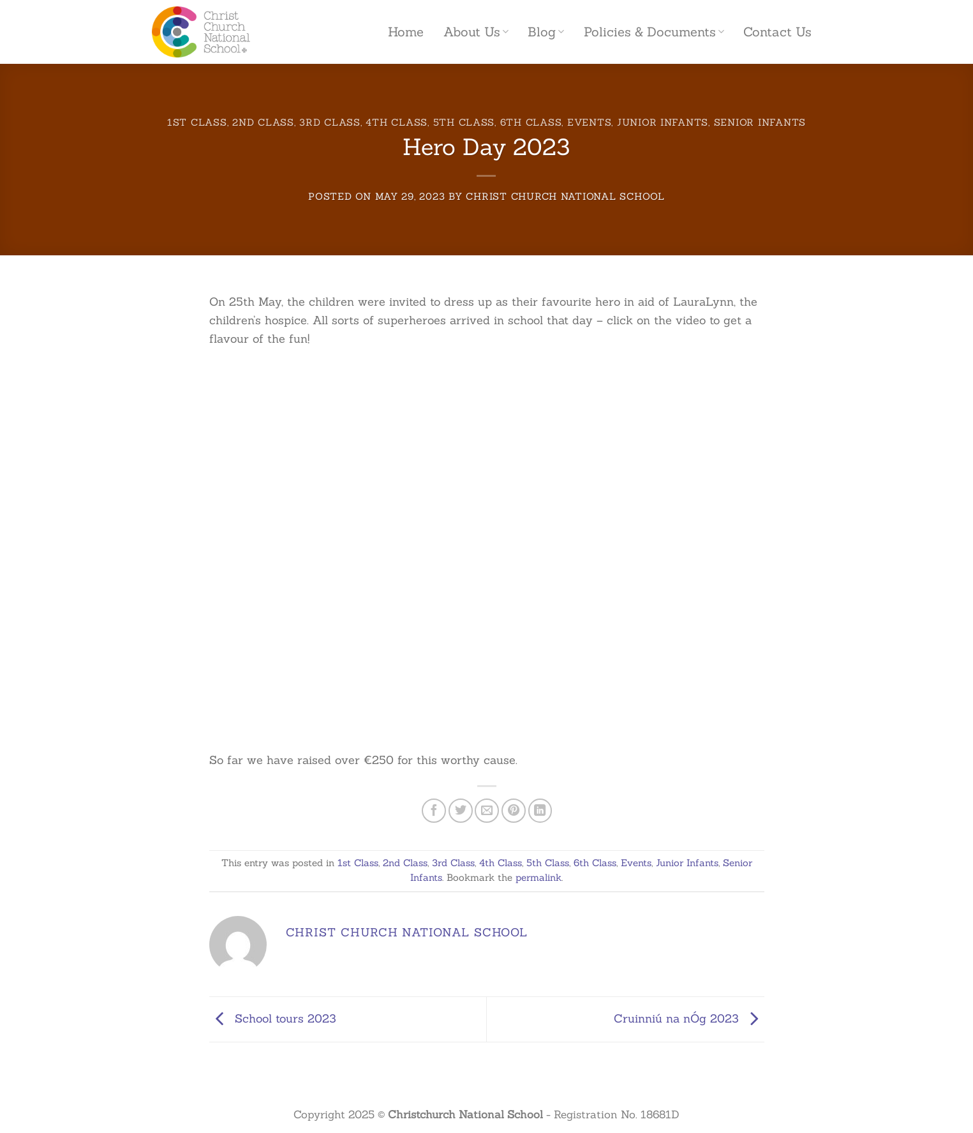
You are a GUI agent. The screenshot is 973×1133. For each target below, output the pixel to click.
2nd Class (263, 122)
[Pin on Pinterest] (513, 811)
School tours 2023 (272, 1018)
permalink (538, 877)
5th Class (464, 122)
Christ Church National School (565, 196)
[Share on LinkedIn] (540, 811)
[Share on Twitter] (461, 811)
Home (406, 32)
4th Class (396, 122)
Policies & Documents (654, 32)
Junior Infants (662, 122)
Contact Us (777, 32)
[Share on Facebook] (434, 811)
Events (589, 122)
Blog (546, 32)
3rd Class (329, 122)
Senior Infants (760, 122)
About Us (476, 32)
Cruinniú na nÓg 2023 (689, 1018)
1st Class (197, 122)
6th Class (531, 122)
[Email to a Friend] (487, 811)
